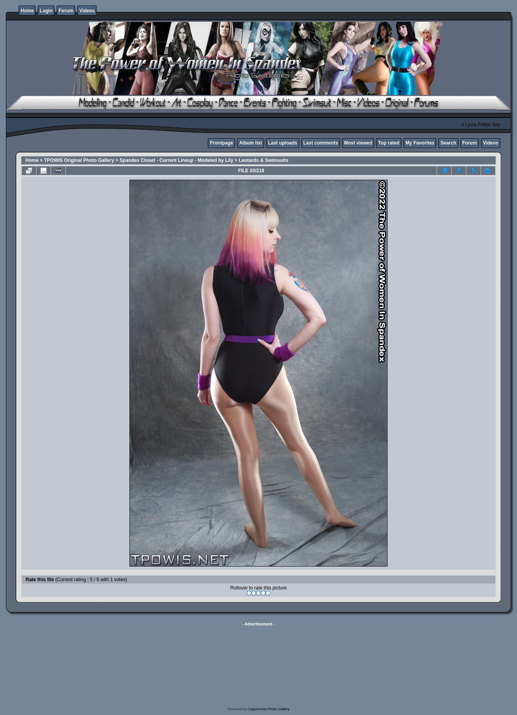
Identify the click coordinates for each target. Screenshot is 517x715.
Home (27, 10)
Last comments (320, 143)
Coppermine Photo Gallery (268, 709)
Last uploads (282, 143)
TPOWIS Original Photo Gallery (79, 160)
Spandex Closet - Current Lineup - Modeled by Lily (176, 160)
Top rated (388, 143)
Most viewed (358, 143)
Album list (250, 143)
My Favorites (419, 143)
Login (46, 10)
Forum (66, 10)
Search (448, 143)
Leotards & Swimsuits (263, 160)
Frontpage (221, 143)
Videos (87, 10)
